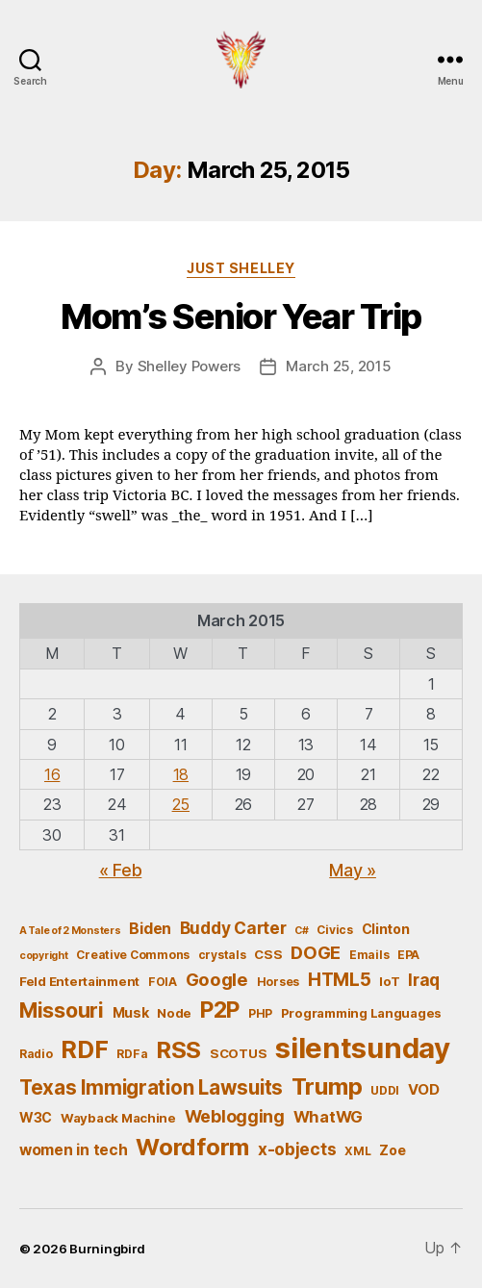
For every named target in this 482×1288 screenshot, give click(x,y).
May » (352, 870)
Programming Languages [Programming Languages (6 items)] (361, 1013)
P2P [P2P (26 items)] (220, 1010)
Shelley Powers (189, 366)
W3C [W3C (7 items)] (35, 1117)
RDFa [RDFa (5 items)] (131, 1054)
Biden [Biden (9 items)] (150, 929)
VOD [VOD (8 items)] (424, 1090)
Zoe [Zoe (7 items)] (392, 1150)
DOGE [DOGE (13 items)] (316, 952)
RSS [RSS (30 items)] (178, 1050)
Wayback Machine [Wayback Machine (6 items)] (118, 1117)
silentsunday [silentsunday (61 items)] (362, 1048)
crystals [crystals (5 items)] (222, 954)
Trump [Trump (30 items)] (327, 1086)
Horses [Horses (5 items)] (278, 981)
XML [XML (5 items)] (357, 1151)
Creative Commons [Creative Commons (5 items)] (133, 954)
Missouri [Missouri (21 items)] (61, 1010)
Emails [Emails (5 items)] (369, 954)
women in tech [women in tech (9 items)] (73, 1150)
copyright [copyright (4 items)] (43, 955)
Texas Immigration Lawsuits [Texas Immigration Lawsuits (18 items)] (151, 1087)
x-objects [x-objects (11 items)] (297, 1149)
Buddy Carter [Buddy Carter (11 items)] (233, 928)
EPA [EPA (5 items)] (408, 954)
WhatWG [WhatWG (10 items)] (328, 1116)
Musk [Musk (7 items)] (131, 1012)
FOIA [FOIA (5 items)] (162, 981)
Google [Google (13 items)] (217, 979)
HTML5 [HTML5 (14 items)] (339, 980)
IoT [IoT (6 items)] (389, 981)
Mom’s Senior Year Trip (240, 316)
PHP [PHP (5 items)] (260, 1013)
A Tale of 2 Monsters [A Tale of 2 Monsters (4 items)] (70, 930)
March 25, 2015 (338, 366)
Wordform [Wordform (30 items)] (192, 1147)
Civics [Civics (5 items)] (334, 929)
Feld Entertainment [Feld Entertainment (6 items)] (79, 981)
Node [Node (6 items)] (174, 1013)
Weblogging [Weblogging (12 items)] (235, 1116)
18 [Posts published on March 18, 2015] (181, 774)
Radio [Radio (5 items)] (36, 1054)
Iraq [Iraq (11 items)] (424, 980)
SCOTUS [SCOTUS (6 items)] (238, 1053)
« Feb (120, 870)
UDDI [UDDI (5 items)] (384, 1090)
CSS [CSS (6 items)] (268, 954)
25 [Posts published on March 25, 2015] (181, 804)
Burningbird (107, 1248)
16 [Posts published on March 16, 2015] (52, 774)
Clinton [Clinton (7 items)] (386, 929)
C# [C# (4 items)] (301, 930)
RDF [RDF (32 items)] (84, 1049)
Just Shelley (240, 268)
